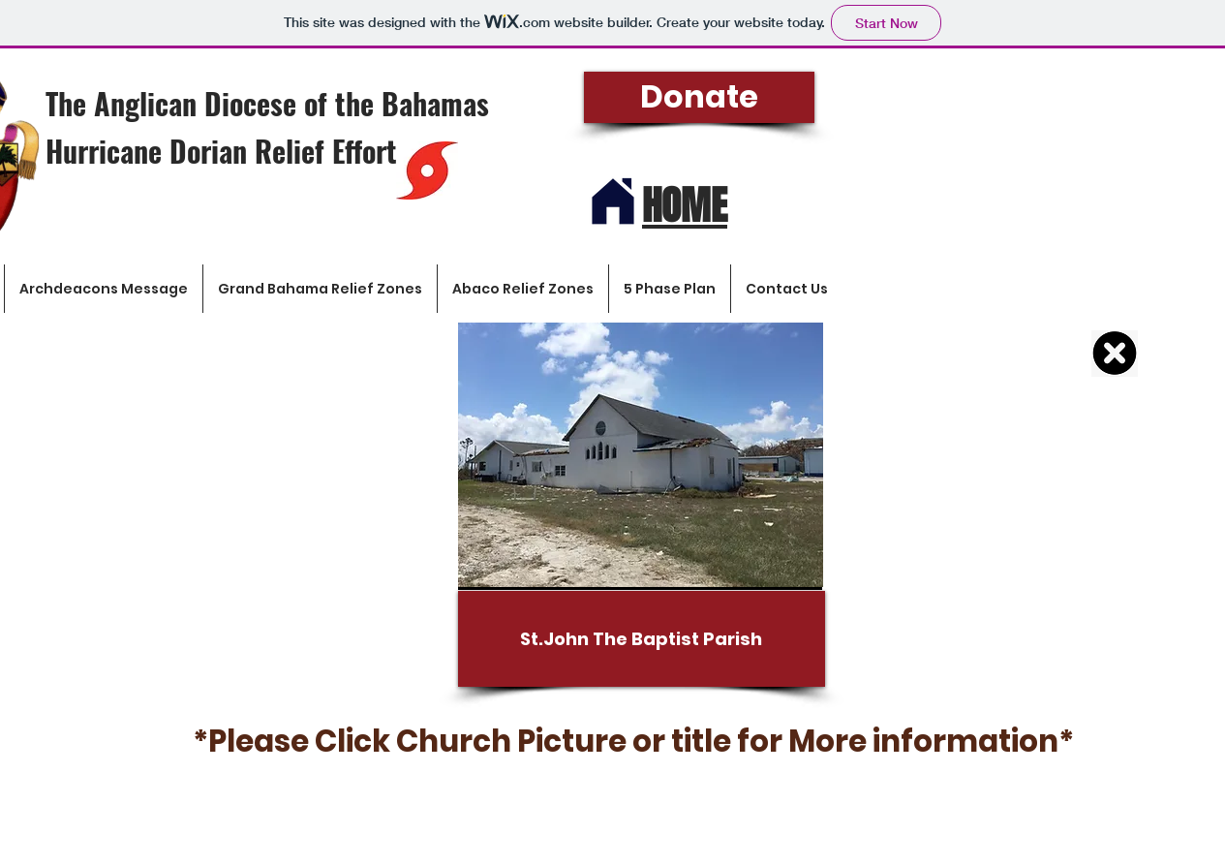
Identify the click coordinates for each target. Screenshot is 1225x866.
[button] (1048, 171)
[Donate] (699, 97)
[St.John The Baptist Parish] (641, 639)
